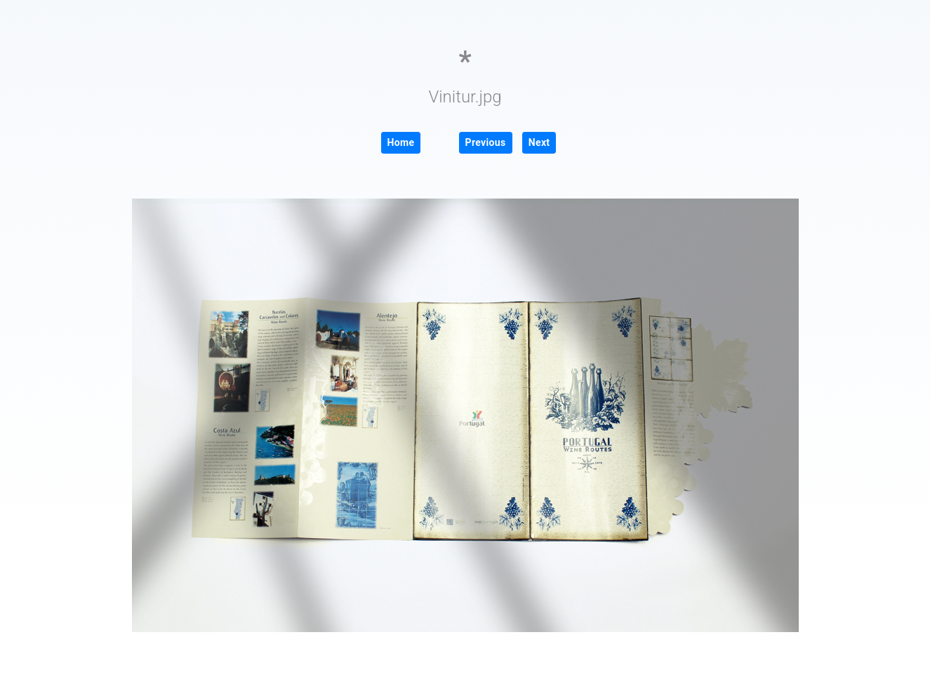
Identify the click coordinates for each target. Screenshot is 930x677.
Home (401, 142)
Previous (485, 142)
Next (539, 142)
